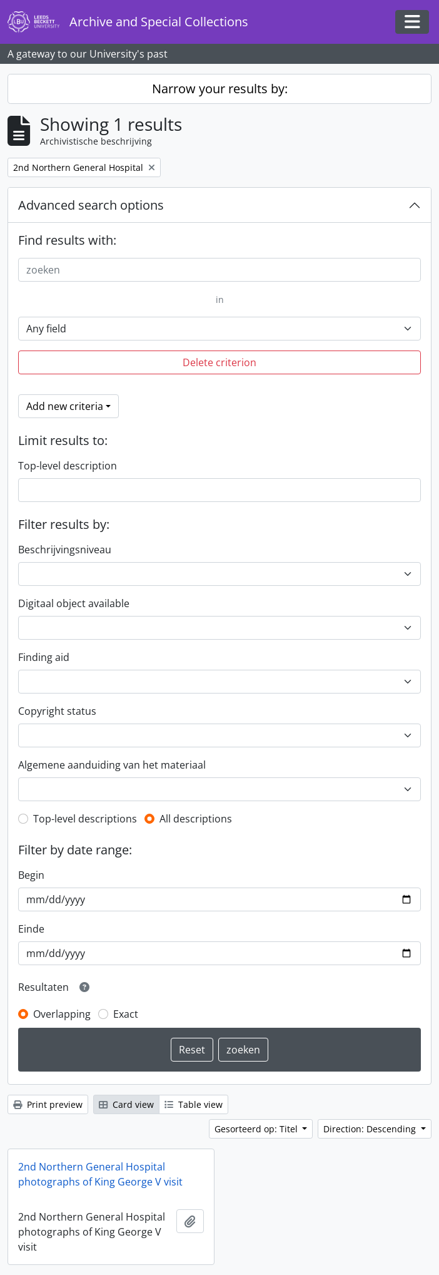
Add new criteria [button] (64, 406)
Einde (31, 929)
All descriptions (195, 819)
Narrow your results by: (220, 88)
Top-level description (67, 466)
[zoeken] (219, 270)
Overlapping (62, 1014)
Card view (126, 1104)
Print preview (48, 1104)
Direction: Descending (370, 1129)
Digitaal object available (73, 603)
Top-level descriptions (85, 819)
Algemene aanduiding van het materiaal (112, 765)
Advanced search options (91, 205)
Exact (125, 1014)
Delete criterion (219, 362)
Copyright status (57, 711)
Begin (31, 875)
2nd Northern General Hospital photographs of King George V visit (100, 1174)
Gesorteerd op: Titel (257, 1129)
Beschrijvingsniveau (64, 549)
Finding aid (43, 657)
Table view (193, 1104)
